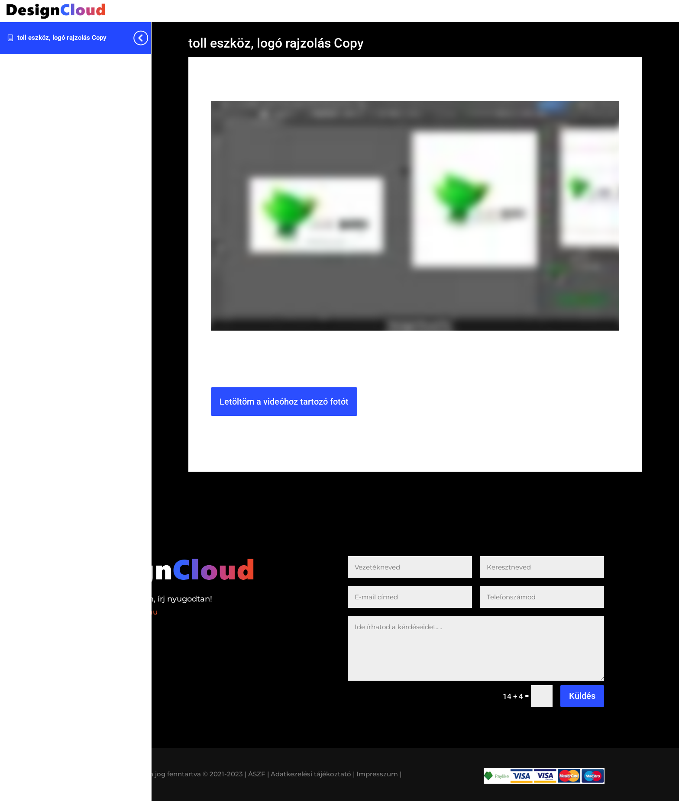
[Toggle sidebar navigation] (148, 38)
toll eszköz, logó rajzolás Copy (62, 38)
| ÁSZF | (257, 774)
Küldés (582, 696)
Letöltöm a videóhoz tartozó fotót (284, 401)
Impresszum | (378, 774)
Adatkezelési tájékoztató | (313, 774)
